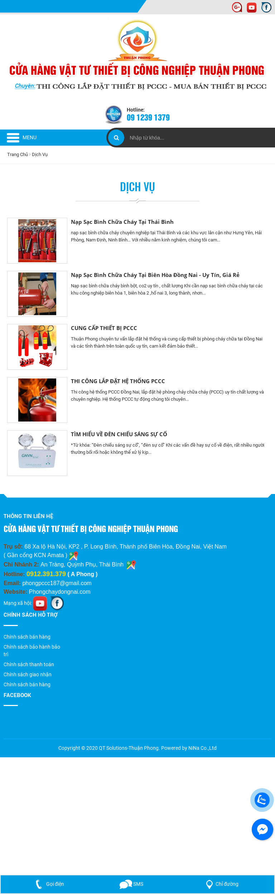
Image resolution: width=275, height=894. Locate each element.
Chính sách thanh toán (29, 664)
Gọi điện (48, 884)
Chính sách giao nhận (28, 674)
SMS (131, 884)
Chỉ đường (220, 884)
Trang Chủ (18, 154)
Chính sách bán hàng (27, 637)
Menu (22, 137)
